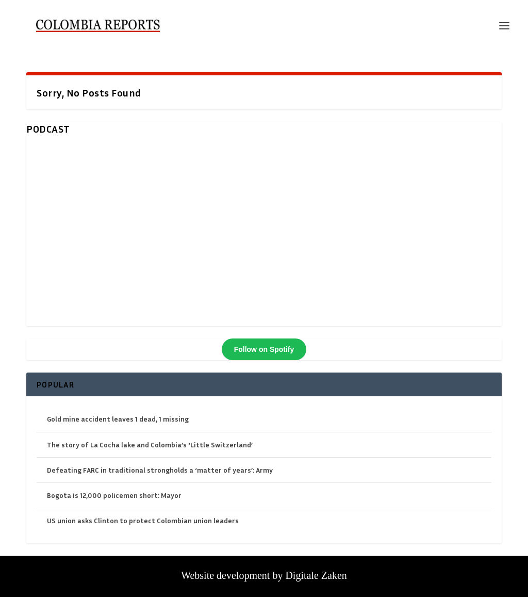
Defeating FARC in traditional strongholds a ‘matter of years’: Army (160, 469)
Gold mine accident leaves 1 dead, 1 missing (118, 418)
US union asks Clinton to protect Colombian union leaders (143, 520)
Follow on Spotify (264, 349)
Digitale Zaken (315, 575)
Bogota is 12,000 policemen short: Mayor (114, 495)
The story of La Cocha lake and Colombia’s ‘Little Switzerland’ (150, 444)
